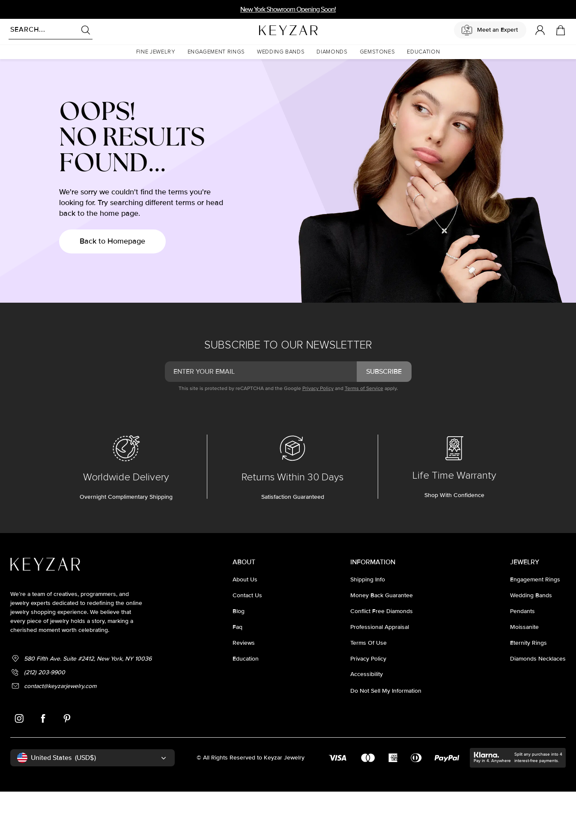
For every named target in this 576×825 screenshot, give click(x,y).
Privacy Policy (318, 422)
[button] (156, 52)
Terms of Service (364, 422)
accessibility (366, 707)
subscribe (384, 405)
